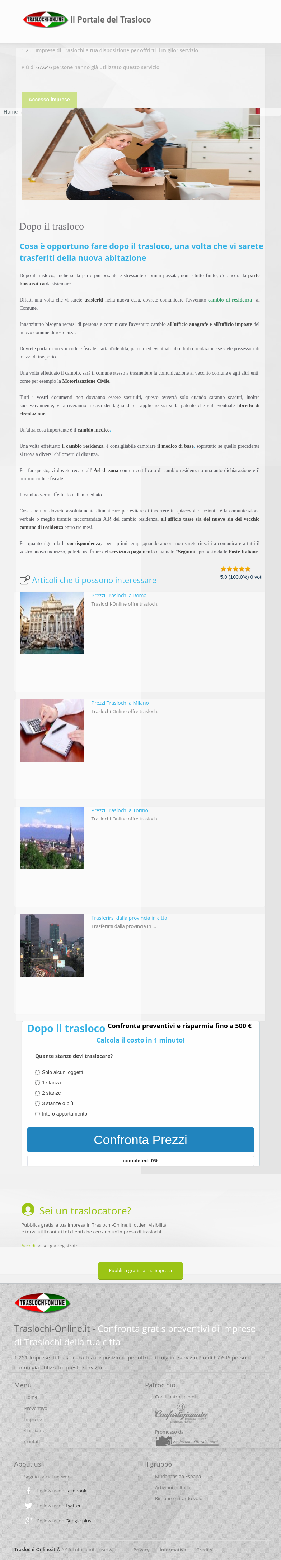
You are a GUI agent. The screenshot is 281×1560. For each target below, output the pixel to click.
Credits (204, 1549)
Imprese (33, 1419)
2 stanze (51, 1093)
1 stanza (51, 1082)
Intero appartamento (64, 1114)
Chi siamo (35, 1430)
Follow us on (61, 1490)
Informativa (173, 1549)
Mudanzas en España (178, 1476)
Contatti (33, 1441)
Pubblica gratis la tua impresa (140, 1270)
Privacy (141, 1549)
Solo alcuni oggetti (62, 1072)
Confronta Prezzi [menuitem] (140, 1140)
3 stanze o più (57, 1103)
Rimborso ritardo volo (178, 1498)
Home (11, 111)
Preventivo (35, 1408)
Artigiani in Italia (172, 1487)
